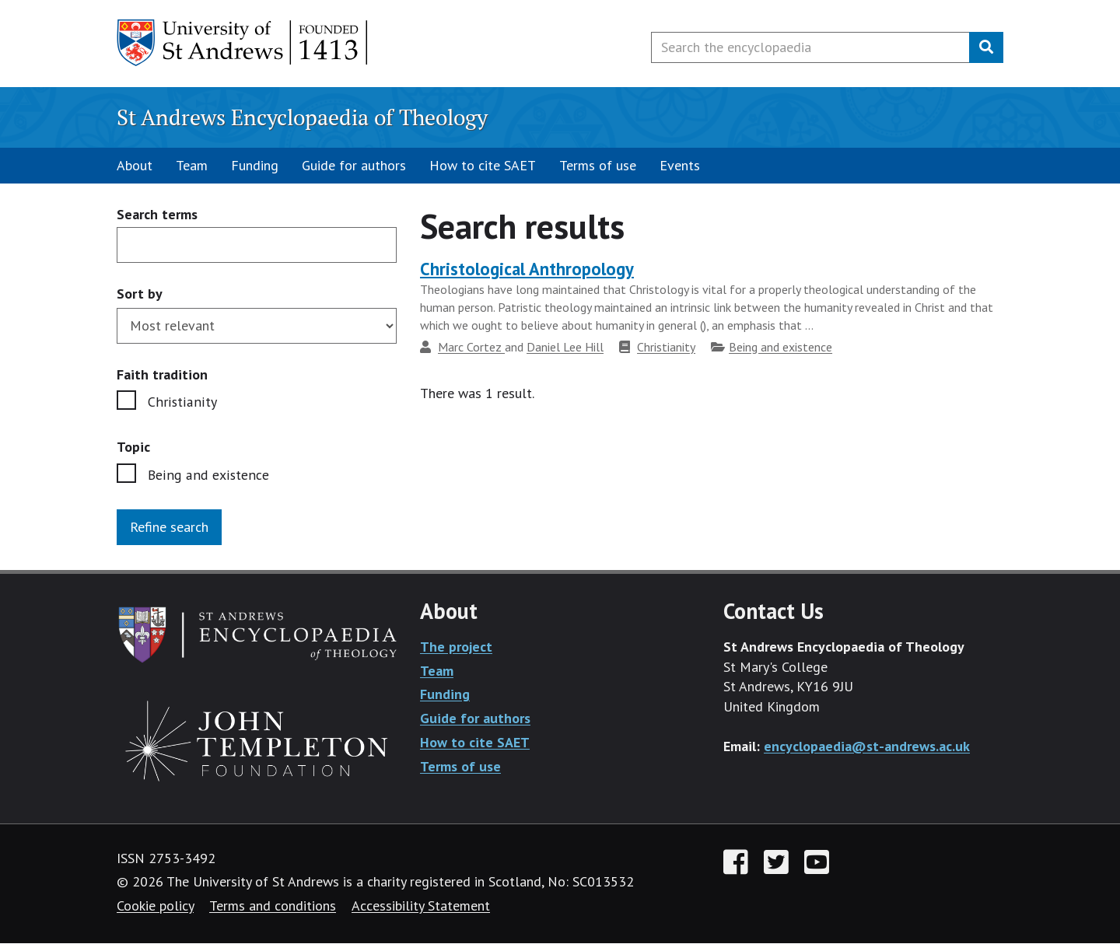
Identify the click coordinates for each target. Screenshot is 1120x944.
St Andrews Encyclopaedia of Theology (302, 117)
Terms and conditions (272, 906)
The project (456, 647)
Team (192, 165)
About (134, 165)
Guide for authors (354, 165)
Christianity (181, 402)
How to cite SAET (482, 165)
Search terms (157, 215)
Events (680, 165)
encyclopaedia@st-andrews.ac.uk (867, 746)
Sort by (140, 293)
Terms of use (597, 165)
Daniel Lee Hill (565, 347)
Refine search (169, 527)
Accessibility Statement (421, 906)
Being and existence (207, 475)
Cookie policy (155, 906)
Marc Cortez (471, 347)
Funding (254, 165)
